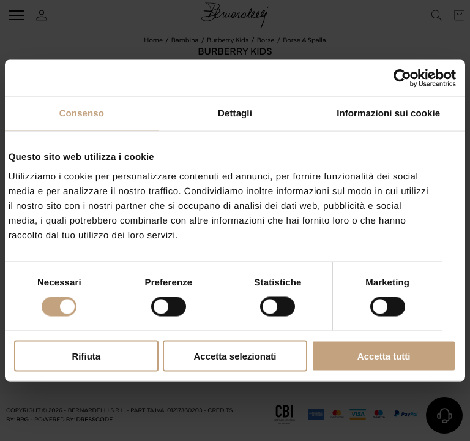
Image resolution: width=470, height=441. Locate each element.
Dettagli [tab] (235, 113)
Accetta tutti (384, 355)
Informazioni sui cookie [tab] (388, 113)
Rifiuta (86, 355)
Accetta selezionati (234, 355)
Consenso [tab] (81, 113)
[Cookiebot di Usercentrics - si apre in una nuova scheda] (402, 78)
